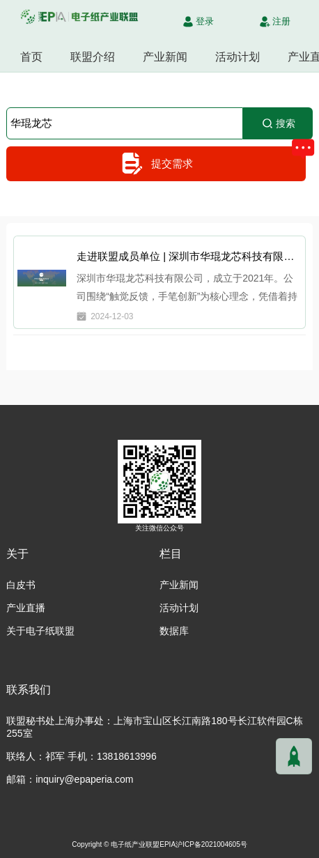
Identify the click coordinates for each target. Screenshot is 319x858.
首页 (31, 57)
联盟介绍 (92, 57)
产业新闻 (165, 57)
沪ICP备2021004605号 (211, 844)
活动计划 (237, 57)
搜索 (277, 123)
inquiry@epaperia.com (84, 779)
